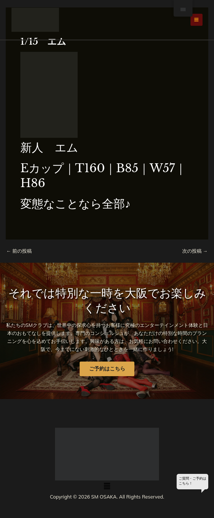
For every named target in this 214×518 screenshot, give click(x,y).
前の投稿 (19, 250)
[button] (107, 486)
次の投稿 (195, 250)
